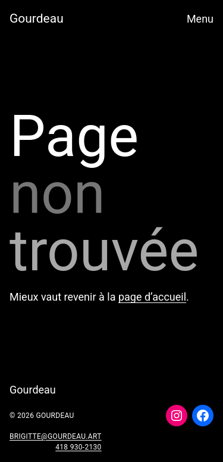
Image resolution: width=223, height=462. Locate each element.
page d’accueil (152, 297)
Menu (200, 19)
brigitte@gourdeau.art (56, 436)
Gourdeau (37, 18)
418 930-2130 (78, 447)
